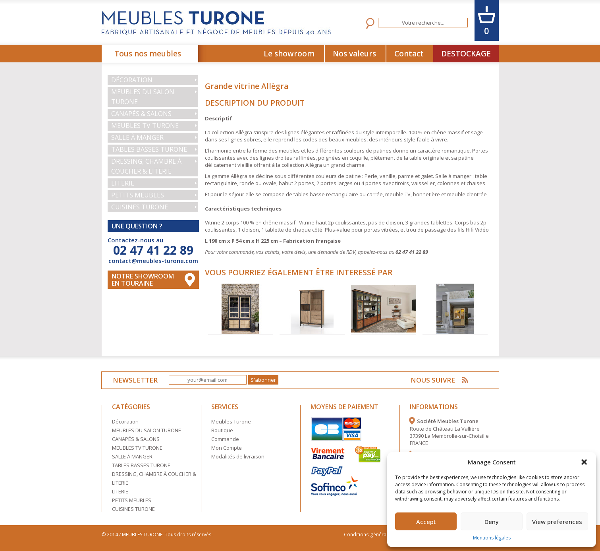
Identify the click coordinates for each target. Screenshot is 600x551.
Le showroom (289, 53)
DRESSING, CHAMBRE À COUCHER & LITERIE (146, 166)
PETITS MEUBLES (137, 195)
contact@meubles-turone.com (153, 261)
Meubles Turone (231, 421)
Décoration (131, 79)
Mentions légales (492, 537)
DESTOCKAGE (466, 53)
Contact (409, 53)
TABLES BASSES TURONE (149, 149)
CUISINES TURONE (139, 207)
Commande (225, 439)
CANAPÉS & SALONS (141, 113)
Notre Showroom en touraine (143, 280)
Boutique (222, 430)
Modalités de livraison (237, 456)
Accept (426, 522)
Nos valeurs (354, 53)
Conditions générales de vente (381, 534)
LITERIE (122, 183)
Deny (491, 522)
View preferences (557, 522)
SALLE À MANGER (137, 137)
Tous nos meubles (147, 53)
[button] (584, 462)
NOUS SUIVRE (433, 380)
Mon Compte (226, 447)
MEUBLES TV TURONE (145, 125)
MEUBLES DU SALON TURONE (142, 96)
